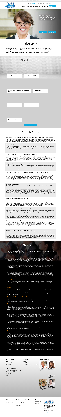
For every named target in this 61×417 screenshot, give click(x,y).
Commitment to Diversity (20, 402)
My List (29, 3)
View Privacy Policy (47, 412)
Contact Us (52, 6)
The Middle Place (9, 364)
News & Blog (36, 6)
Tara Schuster (50, 386)
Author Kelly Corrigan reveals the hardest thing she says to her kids (30, 365)
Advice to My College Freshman (28, 362)
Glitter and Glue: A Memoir (11, 368)
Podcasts (7, 377)
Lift (6, 366)
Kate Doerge (41, 368)
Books (7, 381)
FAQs (16, 408)
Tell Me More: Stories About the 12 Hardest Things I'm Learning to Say (13, 371)
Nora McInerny (42, 386)
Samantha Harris (51, 368)
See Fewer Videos (30, 125)
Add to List (43, 32)
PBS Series (8, 379)
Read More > (44, 52)
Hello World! (8, 373)
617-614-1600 (33, 3)
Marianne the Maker (9, 362)
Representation (18, 407)
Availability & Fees (51, 32)
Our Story (17, 401)
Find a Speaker (22, 6)
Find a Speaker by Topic (10, 402)
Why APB (29, 6)
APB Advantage (18, 405)
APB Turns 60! (44, 6)
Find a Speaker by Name (10, 401)
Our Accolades (18, 404)
